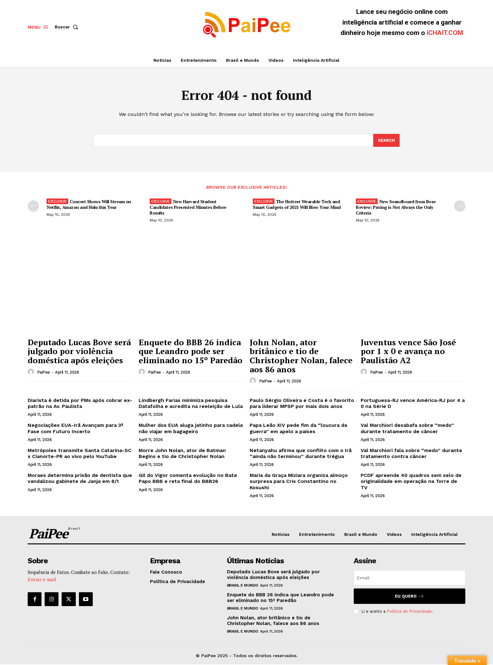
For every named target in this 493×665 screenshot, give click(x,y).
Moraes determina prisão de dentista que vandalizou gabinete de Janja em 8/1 (80, 478)
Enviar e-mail (42, 579)
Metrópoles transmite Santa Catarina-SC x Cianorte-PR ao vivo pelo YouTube (79, 454)
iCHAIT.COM (445, 33)
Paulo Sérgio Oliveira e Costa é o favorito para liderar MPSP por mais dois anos (302, 404)
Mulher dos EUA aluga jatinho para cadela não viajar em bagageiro (191, 429)
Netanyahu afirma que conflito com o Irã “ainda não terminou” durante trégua (301, 454)
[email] (409, 578)
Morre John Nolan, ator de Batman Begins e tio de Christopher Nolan (182, 454)
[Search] (386, 140)
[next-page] (459, 206)
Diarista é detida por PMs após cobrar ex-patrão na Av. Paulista (80, 404)
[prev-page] (33, 206)
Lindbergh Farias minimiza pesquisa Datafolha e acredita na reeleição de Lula (191, 404)
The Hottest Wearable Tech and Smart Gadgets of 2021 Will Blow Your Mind (297, 204)
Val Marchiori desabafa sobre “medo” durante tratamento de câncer (407, 429)
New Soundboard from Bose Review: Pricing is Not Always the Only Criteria (396, 207)
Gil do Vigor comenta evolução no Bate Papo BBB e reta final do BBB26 (188, 478)
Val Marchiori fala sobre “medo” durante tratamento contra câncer (411, 454)
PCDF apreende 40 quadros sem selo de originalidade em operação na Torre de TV (411, 481)
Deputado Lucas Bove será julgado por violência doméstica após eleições (79, 351)
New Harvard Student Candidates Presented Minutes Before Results (188, 207)
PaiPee (43, 372)
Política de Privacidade (409, 611)
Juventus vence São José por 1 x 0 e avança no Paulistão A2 (408, 351)
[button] (67, 26)
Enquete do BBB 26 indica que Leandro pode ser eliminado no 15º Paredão (190, 351)
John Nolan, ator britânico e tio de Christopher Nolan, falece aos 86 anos (301, 356)
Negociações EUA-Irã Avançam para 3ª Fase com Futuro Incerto (75, 429)
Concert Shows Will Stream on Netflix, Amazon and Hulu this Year (89, 204)
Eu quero (409, 596)
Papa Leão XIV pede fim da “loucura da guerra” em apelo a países (298, 429)
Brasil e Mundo (242, 585)
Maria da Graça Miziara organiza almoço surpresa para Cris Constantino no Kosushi (299, 481)
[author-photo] (32, 372)
